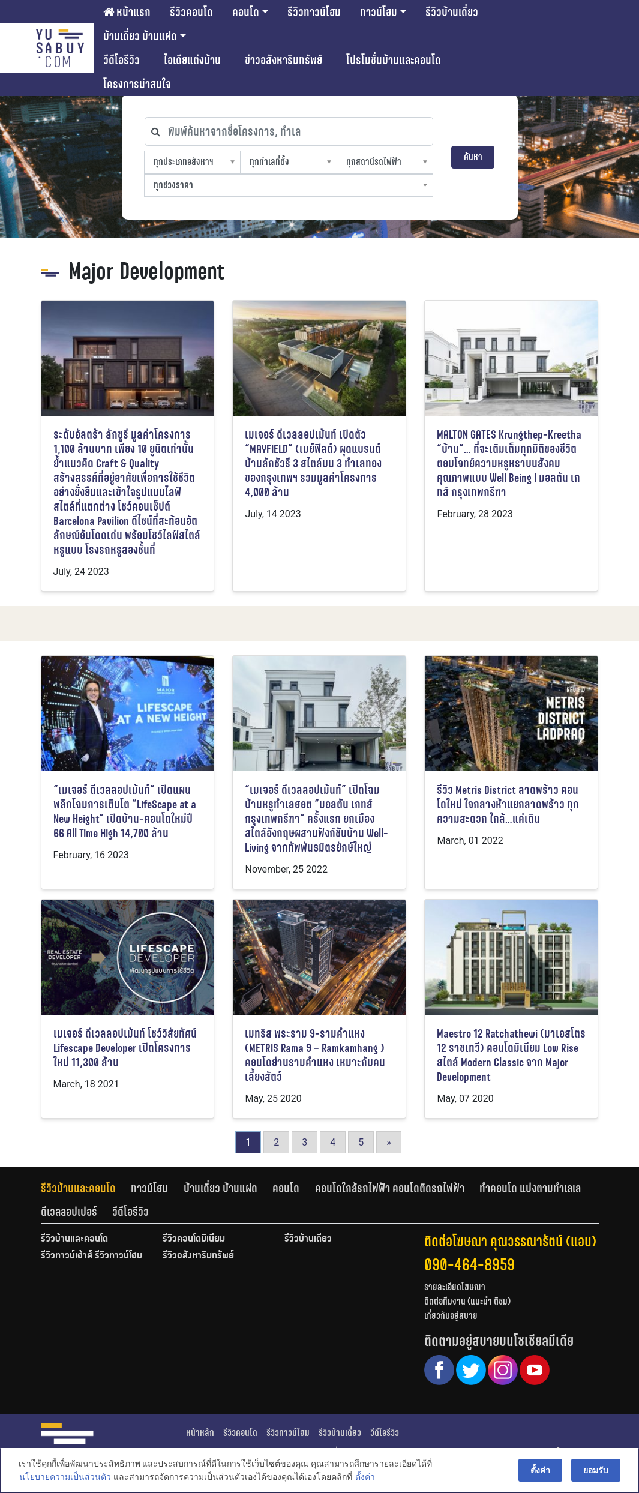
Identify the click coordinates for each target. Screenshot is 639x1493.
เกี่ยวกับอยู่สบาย (451, 1316)
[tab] (86, 1188)
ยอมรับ (596, 1470)
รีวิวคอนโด (191, 12)
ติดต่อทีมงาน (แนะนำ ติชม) (467, 1301)
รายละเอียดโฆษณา (454, 1287)
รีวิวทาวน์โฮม (314, 12)
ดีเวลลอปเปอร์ (69, 1211)
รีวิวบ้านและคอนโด (78, 1188)
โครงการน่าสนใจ (137, 84)
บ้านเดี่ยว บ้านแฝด (140, 36)
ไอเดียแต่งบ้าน (192, 60)
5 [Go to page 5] (361, 1142)
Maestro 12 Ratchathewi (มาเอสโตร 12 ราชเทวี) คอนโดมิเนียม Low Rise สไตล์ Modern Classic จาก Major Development (511, 1055)
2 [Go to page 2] (276, 1142)
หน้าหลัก (200, 1433)
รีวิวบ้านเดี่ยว (451, 12)
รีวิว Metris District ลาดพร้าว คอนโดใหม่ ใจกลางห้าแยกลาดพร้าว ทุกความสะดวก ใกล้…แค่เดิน (508, 804)
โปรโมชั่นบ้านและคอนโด (393, 60)
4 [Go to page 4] (332, 1142)
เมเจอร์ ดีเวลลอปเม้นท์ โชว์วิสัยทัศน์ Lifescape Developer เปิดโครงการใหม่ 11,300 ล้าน (125, 1048)
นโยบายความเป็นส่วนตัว (64, 1477)
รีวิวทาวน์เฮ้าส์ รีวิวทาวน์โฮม (91, 1256)
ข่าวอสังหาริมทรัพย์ (283, 60)
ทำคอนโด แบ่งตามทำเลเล (530, 1188)
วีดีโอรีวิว (121, 60)
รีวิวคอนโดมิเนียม (194, 1239)
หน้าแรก (127, 12)
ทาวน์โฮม (378, 12)
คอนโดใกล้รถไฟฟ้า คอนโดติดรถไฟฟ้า (389, 1188)
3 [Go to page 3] (304, 1142)
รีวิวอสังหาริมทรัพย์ (198, 1256)
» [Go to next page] (388, 1142)
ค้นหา (473, 157)
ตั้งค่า (364, 1477)
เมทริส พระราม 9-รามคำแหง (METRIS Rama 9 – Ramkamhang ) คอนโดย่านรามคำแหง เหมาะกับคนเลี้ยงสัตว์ (315, 1055)
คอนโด (245, 12)
